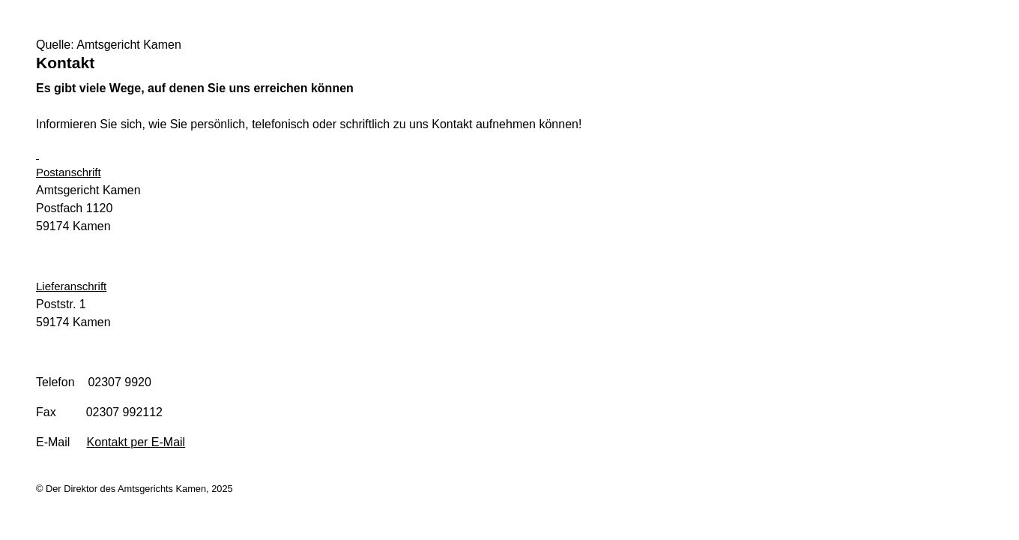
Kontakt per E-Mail (136, 442)
